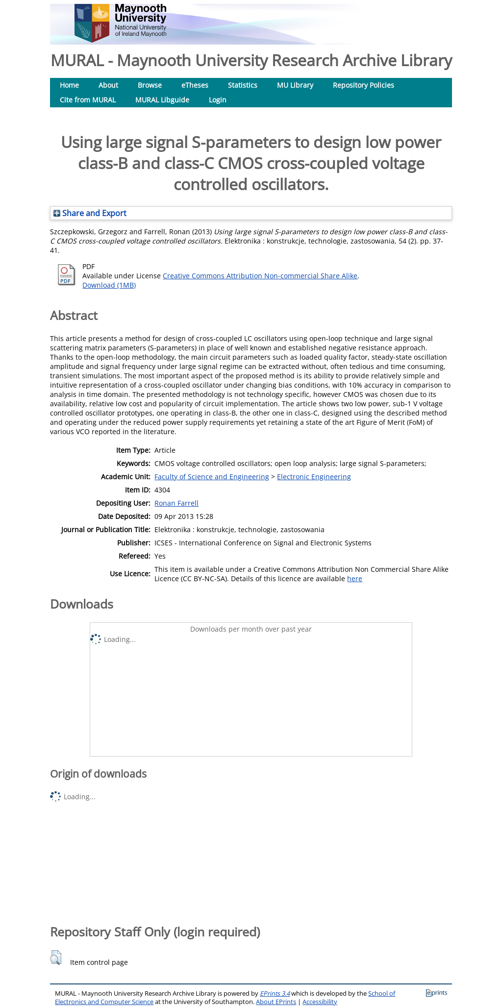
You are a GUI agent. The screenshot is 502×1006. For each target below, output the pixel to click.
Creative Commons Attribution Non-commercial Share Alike (260, 275)
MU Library (295, 85)
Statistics (242, 85)
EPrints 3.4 (275, 993)
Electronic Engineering (314, 476)
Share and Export (89, 213)
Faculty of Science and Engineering (211, 476)
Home (69, 85)
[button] (55, 957)
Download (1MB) (109, 285)
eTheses (194, 85)
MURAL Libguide (162, 99)
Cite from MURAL (88, 99)
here (354, 578)
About (108, 85)
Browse (150, 85)
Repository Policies (363, 85)
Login (217, 99)
